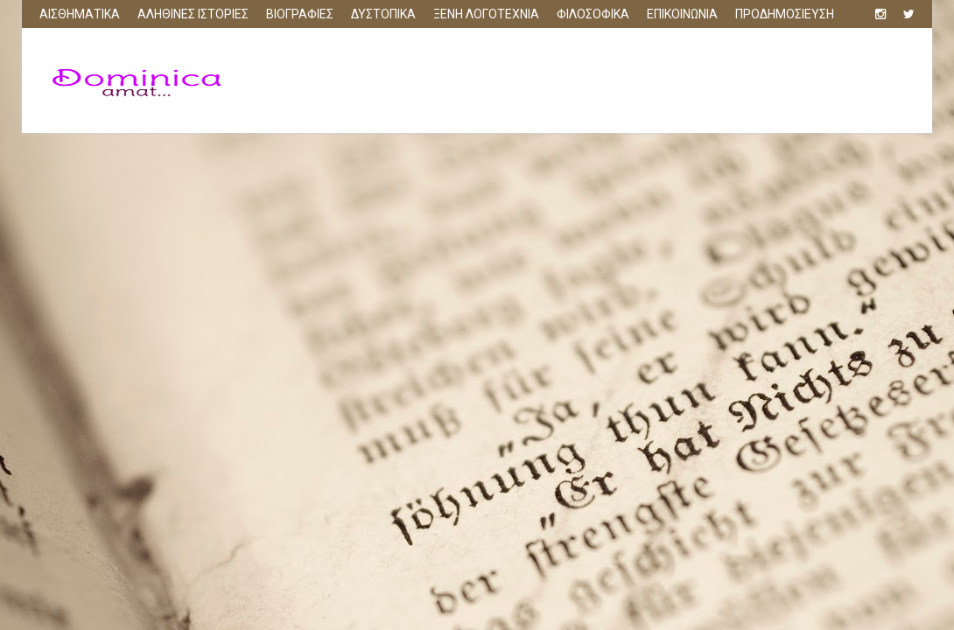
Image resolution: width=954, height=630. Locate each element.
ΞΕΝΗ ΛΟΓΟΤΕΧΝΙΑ (486, 14)
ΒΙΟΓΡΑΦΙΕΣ (299, 14)
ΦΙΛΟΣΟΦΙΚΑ (593, 14)
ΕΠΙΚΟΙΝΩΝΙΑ (682, 14)
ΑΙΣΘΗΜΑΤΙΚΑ (79, 14)
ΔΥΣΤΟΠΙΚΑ (383, 14)
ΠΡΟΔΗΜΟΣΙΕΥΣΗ (784, 14)
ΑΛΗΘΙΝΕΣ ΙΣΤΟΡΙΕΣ (193, 14)
